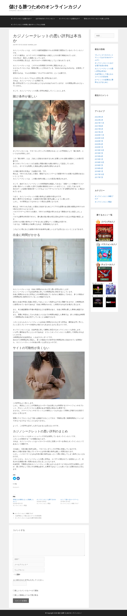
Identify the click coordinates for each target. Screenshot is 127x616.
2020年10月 (99, 138)
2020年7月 (99, 141)
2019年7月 (99, 153)
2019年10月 (99, 150)
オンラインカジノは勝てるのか (46, 499)
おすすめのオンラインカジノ (45, 19)
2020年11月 (99, 135)
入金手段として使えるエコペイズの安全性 (28, 516)
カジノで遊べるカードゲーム (69, 499)
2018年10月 (99, 162)
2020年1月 (99, 147)
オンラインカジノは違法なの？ (69, 19)
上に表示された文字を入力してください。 (29, 580)
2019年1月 (99, 159)
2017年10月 (99, 174)
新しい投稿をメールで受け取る (26, 595)
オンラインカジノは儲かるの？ (21, 19)
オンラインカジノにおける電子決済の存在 (28, 518)
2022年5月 (99, 117)
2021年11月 (99, 123)
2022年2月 (99, 120)
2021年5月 (99, 129)
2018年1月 (99, 171)
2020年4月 (99, 144)
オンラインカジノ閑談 (103, 202)
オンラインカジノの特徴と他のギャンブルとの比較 (28, 24)
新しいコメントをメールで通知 (26, 590)
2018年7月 (99, 165)
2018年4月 (99, 168)
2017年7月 (99, 177)
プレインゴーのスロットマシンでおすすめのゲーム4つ (104, 57)
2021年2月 (99, 132)
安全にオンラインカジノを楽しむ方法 (96, 19)
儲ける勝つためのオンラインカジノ (45, 7)
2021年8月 (99, 126)
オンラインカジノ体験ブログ (24, 513)
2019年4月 (99, 156)
